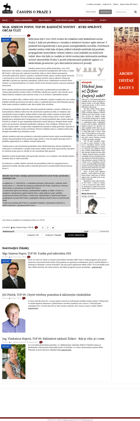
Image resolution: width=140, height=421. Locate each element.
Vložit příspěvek (76, 235)
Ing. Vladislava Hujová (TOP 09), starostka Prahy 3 (24, 342)
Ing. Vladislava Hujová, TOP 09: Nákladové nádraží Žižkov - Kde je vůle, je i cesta (53, 338)
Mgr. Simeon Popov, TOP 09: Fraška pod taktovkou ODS (36, 253)
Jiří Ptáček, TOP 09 (15, 298)
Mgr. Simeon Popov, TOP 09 (18, 35)
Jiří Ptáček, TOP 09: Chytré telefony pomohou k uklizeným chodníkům (46, 294)
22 (41, 342)
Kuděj (86, 231)
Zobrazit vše (33, 235)
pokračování (97, 267)
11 (28, 257)
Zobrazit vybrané (53, 235)
